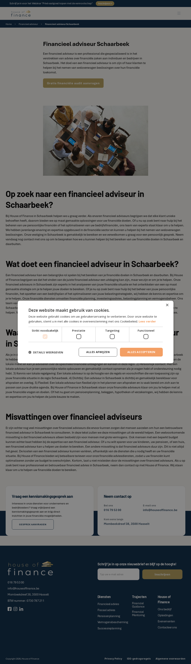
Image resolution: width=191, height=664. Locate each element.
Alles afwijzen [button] (98, 352)
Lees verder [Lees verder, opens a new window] (147, 321)
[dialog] (95, 332)
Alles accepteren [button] (141, 352)
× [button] (167, 305)
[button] (45, 352)
